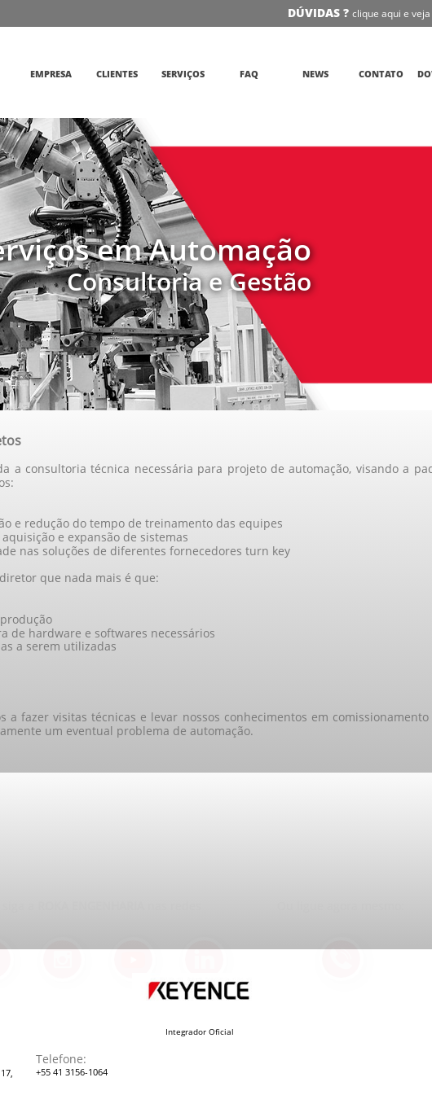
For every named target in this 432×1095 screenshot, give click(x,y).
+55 (44, 1072)
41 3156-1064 (80, 1072)
